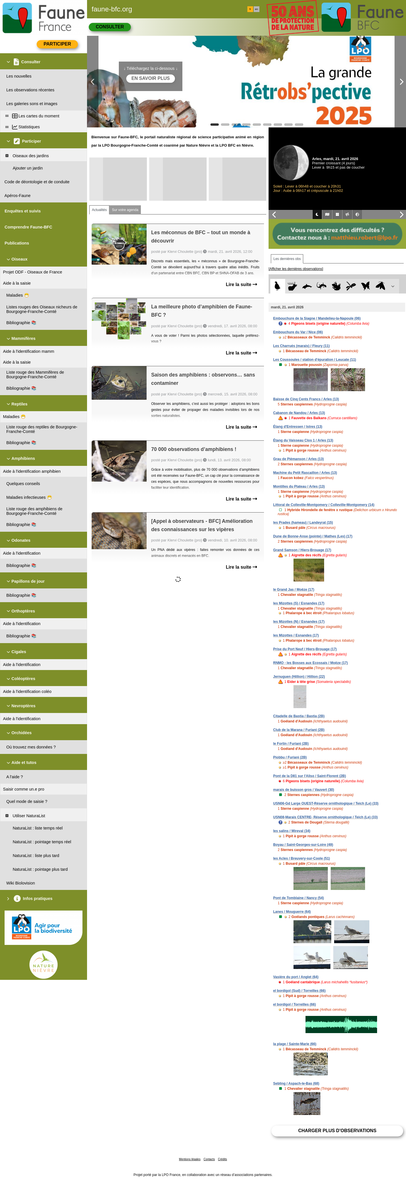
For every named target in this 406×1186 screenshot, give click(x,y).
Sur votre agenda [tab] (125, 210)
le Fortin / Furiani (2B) (291, 744)
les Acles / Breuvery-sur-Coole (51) (301, 858)
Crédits (222, 1159)
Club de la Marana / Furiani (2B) (298, 730)
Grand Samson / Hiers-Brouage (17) (302, 550)
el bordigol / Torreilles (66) (294, 1004)
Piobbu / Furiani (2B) (290, 757)
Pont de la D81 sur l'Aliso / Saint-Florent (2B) (309, 776)
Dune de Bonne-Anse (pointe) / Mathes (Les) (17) (312, 536)
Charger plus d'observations (337, 1130)
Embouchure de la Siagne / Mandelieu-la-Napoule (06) (316, 318)
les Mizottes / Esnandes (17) (296, 635)
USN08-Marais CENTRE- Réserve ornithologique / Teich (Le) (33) (325, 817)
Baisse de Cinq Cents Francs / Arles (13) (306, 399)
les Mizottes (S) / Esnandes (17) (298, 603)
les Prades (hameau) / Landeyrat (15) (303, 523)
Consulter (110, 26)
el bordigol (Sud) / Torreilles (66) (299, 991)
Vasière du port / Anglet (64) (295, 977)
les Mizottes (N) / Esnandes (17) (298, 622)
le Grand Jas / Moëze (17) (293, 590)
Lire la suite (241, 284)
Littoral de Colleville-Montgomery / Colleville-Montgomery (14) (323, 505)
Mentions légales (189, 1159)
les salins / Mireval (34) (291, 831)
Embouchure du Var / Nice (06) (298, 332)
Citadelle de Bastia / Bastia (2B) (298, 716)
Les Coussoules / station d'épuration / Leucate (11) (314, 360)
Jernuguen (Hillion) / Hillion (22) (299, 677)
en (256, 9)
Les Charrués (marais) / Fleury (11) (301, 346)
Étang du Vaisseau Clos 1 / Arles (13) (303, 440)
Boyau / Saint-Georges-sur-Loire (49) (303, 845)
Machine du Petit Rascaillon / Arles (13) (305, 473)
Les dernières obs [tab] (287, 259)
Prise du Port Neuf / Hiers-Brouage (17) (305, 649)
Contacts (209, 1159)
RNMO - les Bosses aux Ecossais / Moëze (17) (310, 663)
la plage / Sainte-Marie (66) (294, 1044)
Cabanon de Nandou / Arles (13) (299, 413)
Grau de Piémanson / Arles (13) (298, 459)
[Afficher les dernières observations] (296, 269)
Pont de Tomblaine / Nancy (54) (298, 898)
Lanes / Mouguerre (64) (292, 912)
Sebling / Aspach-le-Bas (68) (296, 1083)
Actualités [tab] (99, 210)
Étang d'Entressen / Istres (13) (297, 427)
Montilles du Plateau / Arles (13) (299, 486)
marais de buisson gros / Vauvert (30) (303, 790)
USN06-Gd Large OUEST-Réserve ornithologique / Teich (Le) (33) (326, 803)
